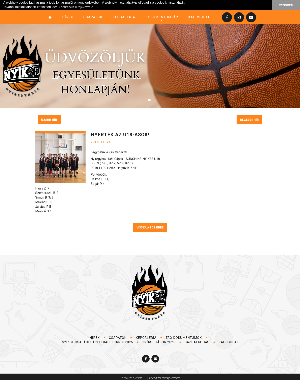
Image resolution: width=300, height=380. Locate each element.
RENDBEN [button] (286, 5)
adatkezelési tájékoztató (165, 378)
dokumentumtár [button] (161, 17)
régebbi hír (249, 119)
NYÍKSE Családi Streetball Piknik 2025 (100, 342)
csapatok (92, 17)
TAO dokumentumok (186, 337)
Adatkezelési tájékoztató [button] (75, 7)
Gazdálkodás (200, 342)
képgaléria (124, 17)
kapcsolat (199, 17)
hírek (67, 17)
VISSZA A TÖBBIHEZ (150, 227)
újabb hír (49, 119)
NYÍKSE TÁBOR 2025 (161, 342)
